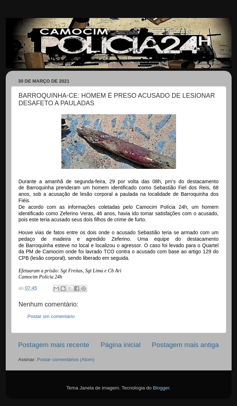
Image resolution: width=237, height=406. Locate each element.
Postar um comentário (51, 316)
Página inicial (121, 345)
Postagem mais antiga (185, 345)
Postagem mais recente (53, 345)
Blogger (161, 388)
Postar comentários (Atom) (66, 359)
